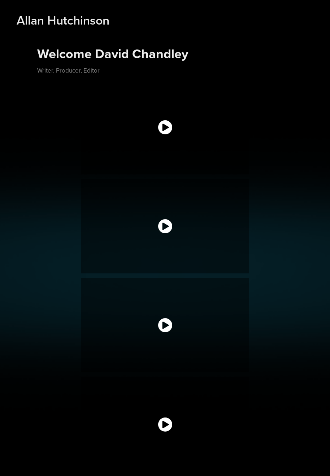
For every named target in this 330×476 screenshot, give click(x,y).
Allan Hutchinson (63, 20)
